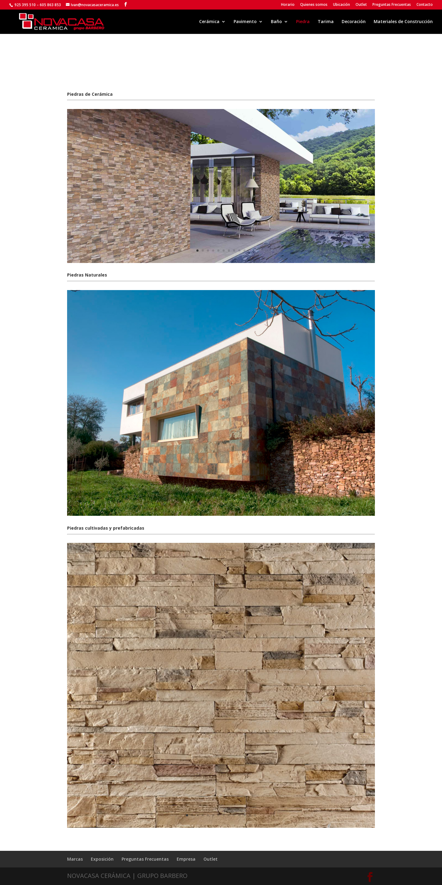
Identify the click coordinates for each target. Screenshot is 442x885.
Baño (276, 21)
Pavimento (245, 21)
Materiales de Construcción (403, 21)
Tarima (326, 21)
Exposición (102, 859)
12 (244, 815)
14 (255, 815)
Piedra (303, 21)
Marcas (75, 859)
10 (244, 250)
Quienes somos (313, 5)
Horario (288, 5)
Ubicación (341, 5)
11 (239, 815)
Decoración (354, 21)
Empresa (186, 859)
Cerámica (209, 21)
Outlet (361, 5)
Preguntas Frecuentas (391, 5)
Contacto (424, 5)
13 (250, 815)
